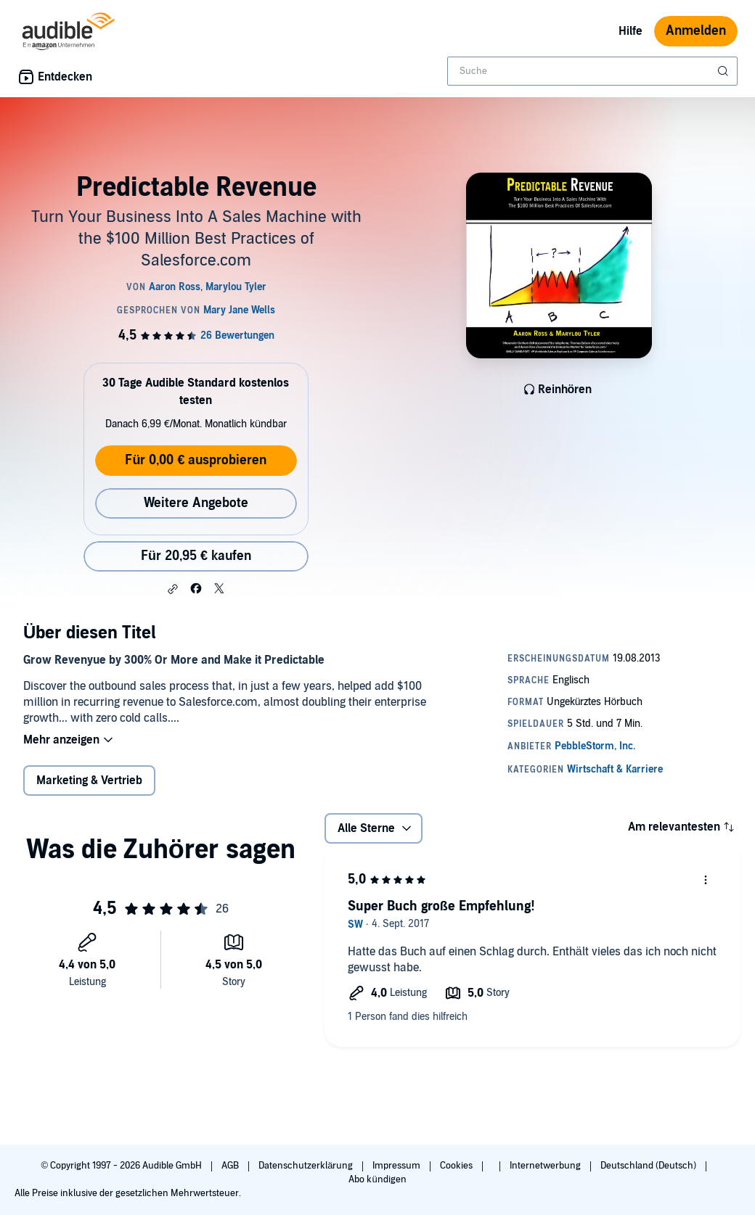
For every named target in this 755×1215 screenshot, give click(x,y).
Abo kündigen (377, 1179)
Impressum (397, 1165)
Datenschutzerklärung (306, 1165)
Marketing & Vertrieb (89, 780)
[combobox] (592, 71)
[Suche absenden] (724, 71)
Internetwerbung (546, 1165)
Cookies (457, 1165)
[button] (173, 589)
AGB (231, 1165)
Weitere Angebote (196, 503)
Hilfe (630, 31)
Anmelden (696, 30)
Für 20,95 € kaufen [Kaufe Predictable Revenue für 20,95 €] (196, 556)
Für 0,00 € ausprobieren (195, 460)
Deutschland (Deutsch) (649, 1165)
